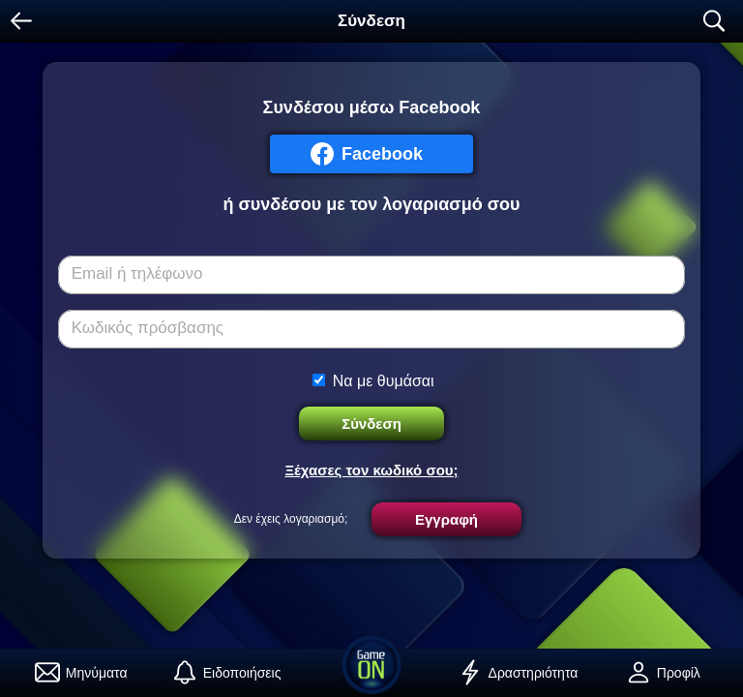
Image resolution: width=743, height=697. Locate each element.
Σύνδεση (371, 423)
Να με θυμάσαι (383, 381)
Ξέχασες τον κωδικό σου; (371, 470)
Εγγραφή (446, 519)
